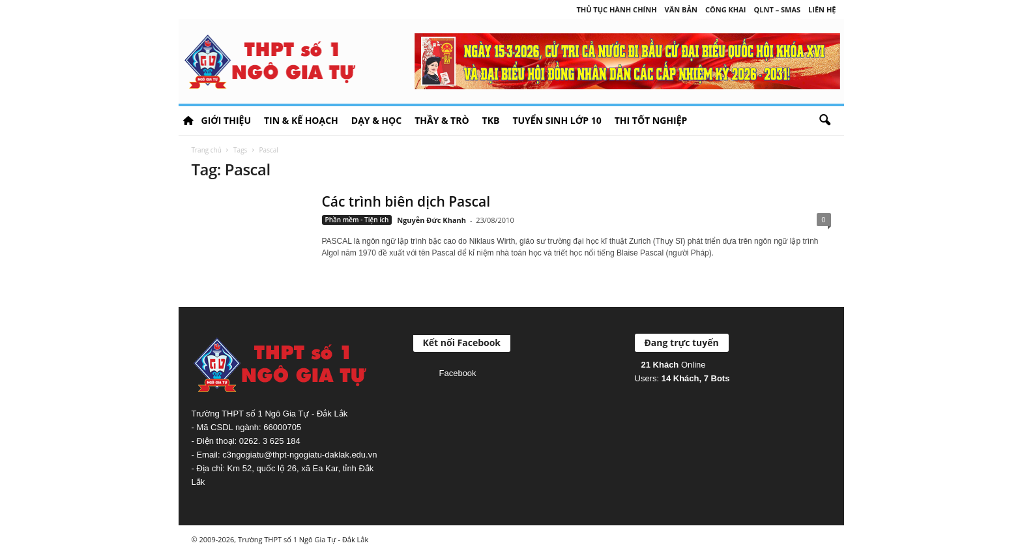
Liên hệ (822, 9)
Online (673, 365)
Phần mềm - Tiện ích (357, 219)
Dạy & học (376, 120)
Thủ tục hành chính (616, 9)
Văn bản (681, 9)
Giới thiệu (226, 120)
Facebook (457, 373)
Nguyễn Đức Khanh (431, 220)
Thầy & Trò (442, 120)
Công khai (725, 9)
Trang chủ (207, 149)
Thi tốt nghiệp (651, 120)
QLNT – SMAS (777, 9)
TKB (491, 120)
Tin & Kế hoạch (301, 120)
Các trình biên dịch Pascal (406, 201)
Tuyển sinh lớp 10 (556, 120)
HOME (188, 120)
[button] (824, 120)
